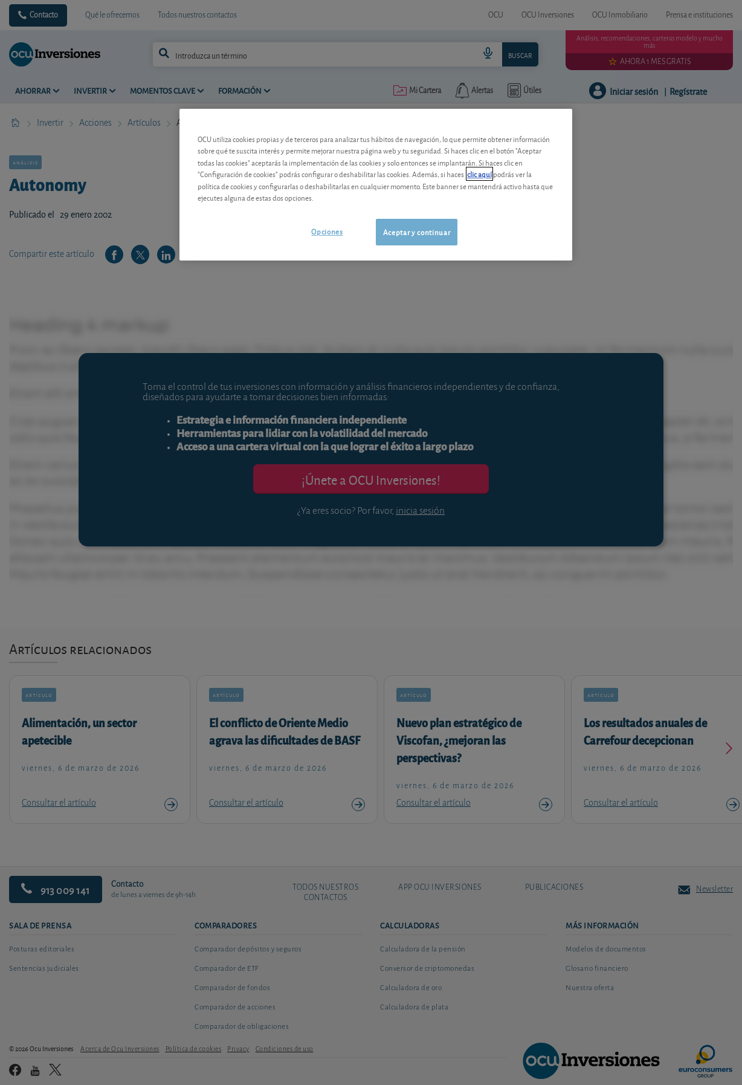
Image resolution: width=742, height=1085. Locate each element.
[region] (375, 185)
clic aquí (479, 174)
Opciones (327, 231)
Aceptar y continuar (416, 232)
